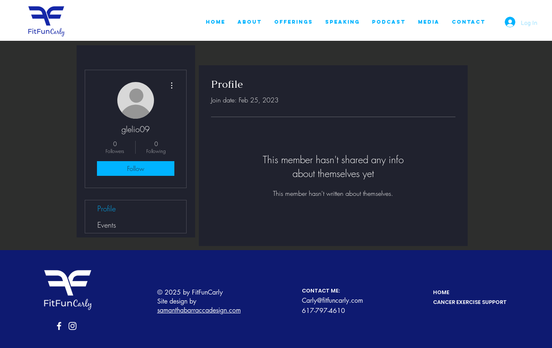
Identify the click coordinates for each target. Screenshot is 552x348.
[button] (293, 22)
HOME (441, 292)
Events (106, 225)
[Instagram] (72, 326)
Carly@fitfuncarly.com (332, 300)
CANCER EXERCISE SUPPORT (470, 302)
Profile (106, 208)
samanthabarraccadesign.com (199, 310)
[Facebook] (59, 326)
